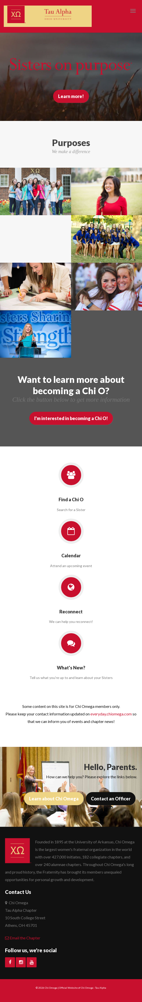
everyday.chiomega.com (111, 713)
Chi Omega (51, 987)
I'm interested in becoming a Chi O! (71, 418)
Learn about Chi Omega (54, 798)
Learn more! (71, 96)
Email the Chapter (22, 937)
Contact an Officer (110, 798)
